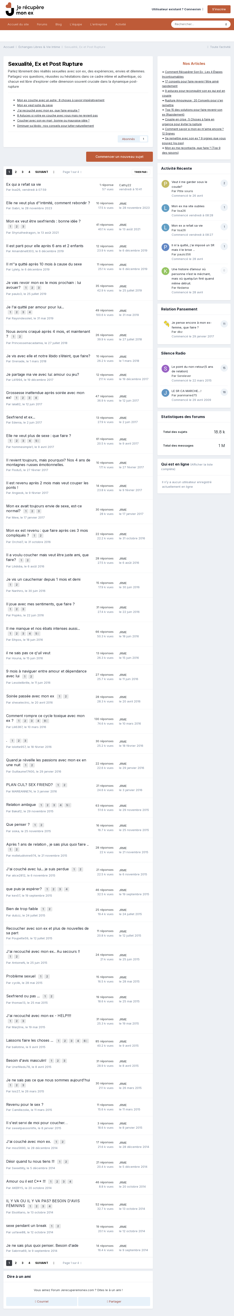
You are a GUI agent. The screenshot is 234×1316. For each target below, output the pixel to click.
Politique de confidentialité (23, 1294)
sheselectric (20, 687)
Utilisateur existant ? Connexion (177, 9)
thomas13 (18, 974)
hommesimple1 (22, 440)
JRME (123, 203)
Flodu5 (16, 463)
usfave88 (18, 1194)
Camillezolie (20, 1076)
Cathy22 (125, 185)
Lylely (15, 268)
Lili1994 (17, 375)
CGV (79, 1294)
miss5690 (19, 1114)
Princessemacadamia (27, 338)
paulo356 (184, 254)
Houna (16, 645)
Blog (59, 24)
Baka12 (17, 791)
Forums (42, 24)
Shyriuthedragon (24, 231)
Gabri (16, 208)
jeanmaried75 (187, 395)
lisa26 (16, 189)
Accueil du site (18, 24)
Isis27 (16, 1058)
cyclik (16, 955)
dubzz (16, 890)
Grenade (18, 357)
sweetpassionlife (24, 1095)
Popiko (16, 603)
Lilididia (17, 557)
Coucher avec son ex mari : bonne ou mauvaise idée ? (53, 120)
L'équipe (76, 24)
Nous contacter (117, 1303)
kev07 (16, 871)
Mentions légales (59, 1294)
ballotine (18, 1016)
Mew (15, 510)
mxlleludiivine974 (24, 833)
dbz (180, 332)
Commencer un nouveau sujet (120, 157)
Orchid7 (17, 533)
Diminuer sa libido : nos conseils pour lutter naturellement (55, 125)
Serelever (184, 376)
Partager (114, 1263)
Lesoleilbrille (20, 668)
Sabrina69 (19, 1212)
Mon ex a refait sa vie (187, 225)
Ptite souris (185, 191)
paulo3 (17, 292)
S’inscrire (219, 9)
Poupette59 (20, 912)
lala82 (16, 398)
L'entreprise (98, 24)
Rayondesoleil (22, 315)
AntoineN (18, 936)
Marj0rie (18, 997)
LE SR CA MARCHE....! (186, 391)
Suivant (41, 172)
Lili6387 (17, 711)
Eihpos (16, 627)
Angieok (18, 486)
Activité (120, 24)
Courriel (41, 1263)
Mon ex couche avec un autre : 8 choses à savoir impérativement (60, 100)
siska (15, 810)
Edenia (16, 417)
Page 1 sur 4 (72, 172)
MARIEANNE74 (22, 772)
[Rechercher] (196, 24)
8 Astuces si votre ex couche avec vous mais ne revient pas (57, 115)
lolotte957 (19, 730)
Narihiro (17, 580)
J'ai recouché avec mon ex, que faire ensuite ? (48, 110)
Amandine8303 (23, 250)
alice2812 (18, 852)
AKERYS (17, 1151)
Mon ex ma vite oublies (188, 206)
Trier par (141, 172)
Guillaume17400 (23, 753)
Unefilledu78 (21, 1035)
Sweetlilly (18, 1133)
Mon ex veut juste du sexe (35, 105)
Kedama (183, 287)
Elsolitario (18, 1175)
